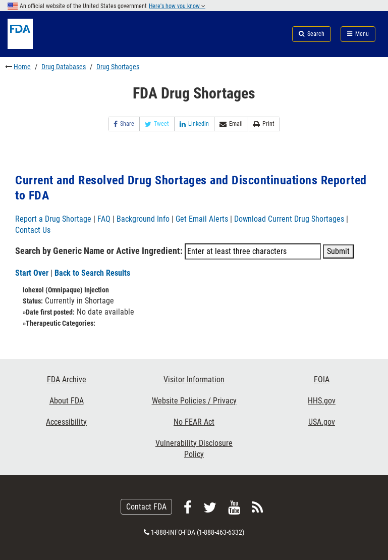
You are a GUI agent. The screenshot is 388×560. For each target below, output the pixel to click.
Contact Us (32, 230)
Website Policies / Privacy (194, 400)
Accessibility (66, 422)
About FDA (66, 400)
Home (22, 67)
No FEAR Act (194, 422)
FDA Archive (66, 379)
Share (124, 124)
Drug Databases (63, 67)
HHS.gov (322, 400)
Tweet (157, 124)
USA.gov (321, 422)
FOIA (321, 379)
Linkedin (194, 124)
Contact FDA (146, 507)
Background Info (143, 219)
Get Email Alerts (202, 219)
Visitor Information (194, 379)
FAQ (103, 219)
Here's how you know (177, 6)
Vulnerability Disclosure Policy (194, 448)
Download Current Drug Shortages (290, 219)
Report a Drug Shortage (53, 219)
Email (231, 124)
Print (263, 124)
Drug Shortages (117, 67)
